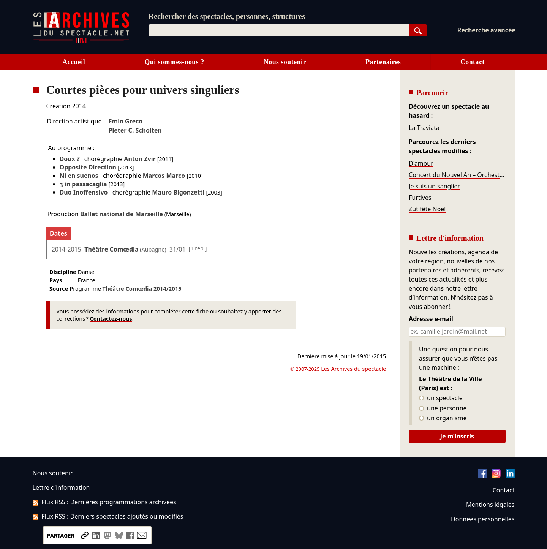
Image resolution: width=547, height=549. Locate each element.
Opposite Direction (88, 167)
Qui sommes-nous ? (174, 62)
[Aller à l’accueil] (81, 41)
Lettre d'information (61, 487)
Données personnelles (482, 519)
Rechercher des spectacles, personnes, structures (227, 16)
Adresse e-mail (431, 319)
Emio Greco (126, 121)
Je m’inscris (457, 436)
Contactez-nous (111, 318)
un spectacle (441, 398)
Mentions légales (490, 504)
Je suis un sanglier (434, 186)
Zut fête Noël (427, 209)
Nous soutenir (285, 62)
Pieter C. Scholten (135, 130)
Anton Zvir (139, 159)
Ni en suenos (79, 175)
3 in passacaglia (83, 184)
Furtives (420, 197)
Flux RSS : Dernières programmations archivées (104, 502)
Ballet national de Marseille (121, 214)
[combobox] (279, 30)
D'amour (421, 163)
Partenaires (383, 62)
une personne (442, 408)
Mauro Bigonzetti (178, 192)
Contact (472, 62)
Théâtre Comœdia (111, 249)
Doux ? (70, 159)
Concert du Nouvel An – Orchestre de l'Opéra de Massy (457, 175)
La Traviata (424, 127)
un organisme (442, 418)
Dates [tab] (58, 233)
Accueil (73, 62)
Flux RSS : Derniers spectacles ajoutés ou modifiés (108, 516)
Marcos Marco (164, 175)
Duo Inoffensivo (84, 192)
